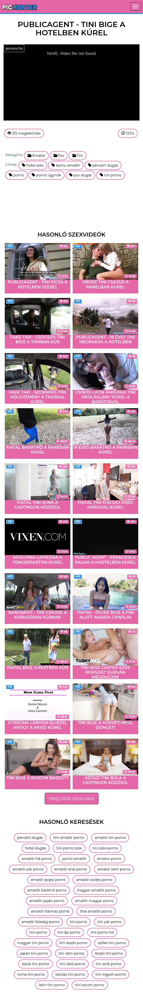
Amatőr (36, 155)
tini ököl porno (72, 964)
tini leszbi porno (73, 943)
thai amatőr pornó (96, 911)
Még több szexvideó (71, 798)
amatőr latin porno (114, 869)
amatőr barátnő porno (46, 890)
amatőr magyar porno (94, 901)
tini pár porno (109, 922)
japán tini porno (34, 953)
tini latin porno (71, 953)
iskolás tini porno (70, 974)
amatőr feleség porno (41, 922)
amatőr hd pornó (37, 858)
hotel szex (33, 165)
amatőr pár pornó (28, 869)
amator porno (109, 858)
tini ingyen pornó (111, 974)
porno (16, 175)
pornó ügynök (46, 175)
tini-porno (38, 932)
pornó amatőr (74, 858)
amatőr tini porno (110, 837)
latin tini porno (52, 985)
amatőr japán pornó (47, 901)
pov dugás (80, 175)
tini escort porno (89, 985)
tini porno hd (102, 932)
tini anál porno (108, 964)
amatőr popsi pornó (48, 879)
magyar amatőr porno (96, 890)
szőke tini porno (112, 943)
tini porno (110, 175)
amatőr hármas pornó (50, 911)
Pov (58, 155)
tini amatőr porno (68, 837)
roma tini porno (31, 974)
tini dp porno (69, 932)
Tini (77, 155)
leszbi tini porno (109, 953)
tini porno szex (69, 848)
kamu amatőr (66, 165)
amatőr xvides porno (94, 879)
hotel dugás (35, 848)
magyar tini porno (33, 943)
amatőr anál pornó (70, 869)
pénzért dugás (103, 165)
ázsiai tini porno (35, 964)
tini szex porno (105, 848)
